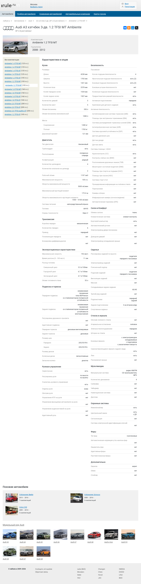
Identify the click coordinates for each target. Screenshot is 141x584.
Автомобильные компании (78, 14)
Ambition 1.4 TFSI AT (12, 74)
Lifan (121, 574)
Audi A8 (94, 536)
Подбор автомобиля (26, 14)
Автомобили (7, 14)
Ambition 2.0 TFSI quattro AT (15, 111)
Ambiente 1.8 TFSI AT (13, 96)
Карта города (100, 14)
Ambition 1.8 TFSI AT (12, 100)
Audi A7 (77, 536)
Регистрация (130, 7)
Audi (30, 21)
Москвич (80, 571)
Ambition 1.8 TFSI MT (13, 93)
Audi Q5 (10, 553)
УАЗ (78, 577)
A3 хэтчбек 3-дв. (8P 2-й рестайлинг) (50, 21)
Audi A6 (60, 536)
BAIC (121, 577)
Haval (100, 574)
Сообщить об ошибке (43, 569)
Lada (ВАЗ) (81, 569)
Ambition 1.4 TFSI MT (13, 67)
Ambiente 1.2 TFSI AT (13, 78)
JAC (99, 577)
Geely (79, 574)
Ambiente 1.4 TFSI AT (13, 71)
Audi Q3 (128, 536)
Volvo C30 (23, 507)
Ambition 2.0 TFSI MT (13, 104)
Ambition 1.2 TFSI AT (12, 114)
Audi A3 (10, 536)
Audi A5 (43, 536)
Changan (101, 569)
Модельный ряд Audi (13, 525)
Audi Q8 (43, 553)
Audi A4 (26, 536)
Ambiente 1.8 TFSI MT (13, 89)
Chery (100, 571)
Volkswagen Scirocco (92, 494)
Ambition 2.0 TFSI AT (12, 107)
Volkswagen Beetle (26, 494)
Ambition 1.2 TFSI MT (13, 81)
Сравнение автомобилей (50, 14)
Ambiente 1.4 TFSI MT (13, 63)
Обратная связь (41, 571)
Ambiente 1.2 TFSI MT (77, 21)
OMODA (122, 569)
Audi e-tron (111, 536)
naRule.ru (6, 21)
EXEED (121, 571)
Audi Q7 (26, 553)
